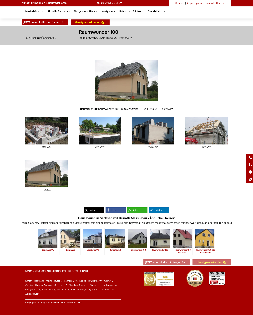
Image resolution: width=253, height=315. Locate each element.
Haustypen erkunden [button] (87, 22)
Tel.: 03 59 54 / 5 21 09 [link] (108, 3)
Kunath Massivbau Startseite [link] (39, 270)
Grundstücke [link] (155, 11)
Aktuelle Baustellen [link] (59, 11)
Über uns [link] (179, 3)
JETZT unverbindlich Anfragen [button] (41, 22)
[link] (197, 14)
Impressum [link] (73, 270)
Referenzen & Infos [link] (130, 11)
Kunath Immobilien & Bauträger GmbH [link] (45, 3)
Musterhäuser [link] (33, 11)
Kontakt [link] (210, 3)
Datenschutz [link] (60, 270)
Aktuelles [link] (221, 3)
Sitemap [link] (84, 270)
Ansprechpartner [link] (195, 3)
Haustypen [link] (107, 11)
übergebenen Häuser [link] (85, 11)
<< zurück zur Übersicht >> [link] (40, 38)
